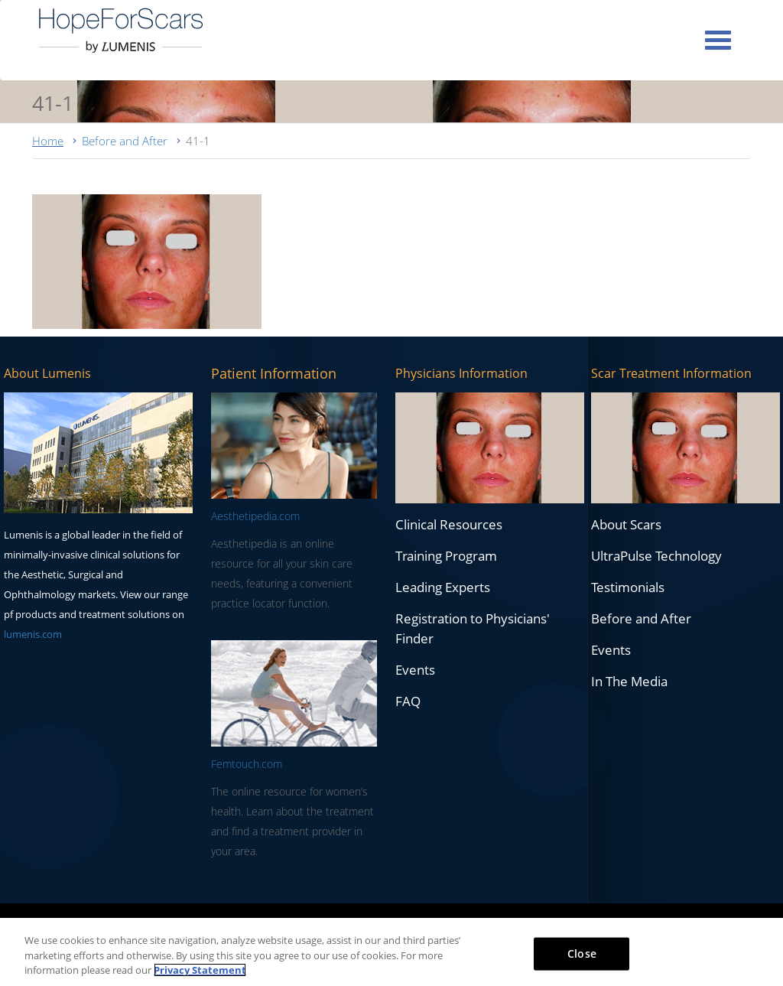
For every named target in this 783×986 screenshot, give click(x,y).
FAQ (408, 701)
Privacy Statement (200, 970)
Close (581, 952)
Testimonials (627, 587)
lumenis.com (33, 634)
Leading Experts (442, 587)
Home (47, 140)
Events (415, 669)
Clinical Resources (448, 524)
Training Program (446, 556)
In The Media (629, 681)
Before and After (124, 140)
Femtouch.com (246, 764)
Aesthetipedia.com (255, 516)
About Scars (626, 524)
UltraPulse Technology (656, 556)
